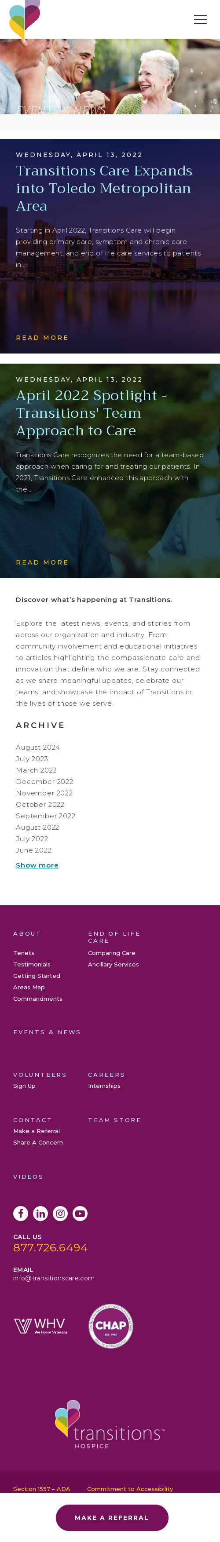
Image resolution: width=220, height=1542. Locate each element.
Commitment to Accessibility (130, 1488)
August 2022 (37, 827)
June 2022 (34, 850)
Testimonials (32, 964)
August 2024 (38, 747)
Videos (28, 1176)
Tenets (23, 952)
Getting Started (36, 975)
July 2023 (32, 759)
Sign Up (24, 1085)
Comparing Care (112, 952)
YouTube (80, 1213)
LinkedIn (40, 1213)
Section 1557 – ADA (41, 1488)
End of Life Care (114, 937)
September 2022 (46, 816)
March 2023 (36, 770)
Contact (33, 1119)
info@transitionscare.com (54, 1278)
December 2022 (44, 781)
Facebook (20, 1213)
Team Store (115, 1119)
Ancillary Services (113, 964)
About (27, 933)
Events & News (47, 1031)
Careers (107, 1074)
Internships (104, 1085)
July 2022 (32, 839)
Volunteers (40, 1074)
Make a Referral (36, 1130)
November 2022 (44, 793)
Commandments (37, 998)
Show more (37, 865)
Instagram (60, 1213)
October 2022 (40, 804)
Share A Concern (38, 1142)
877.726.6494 (50, 1247)
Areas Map (29, 987)
